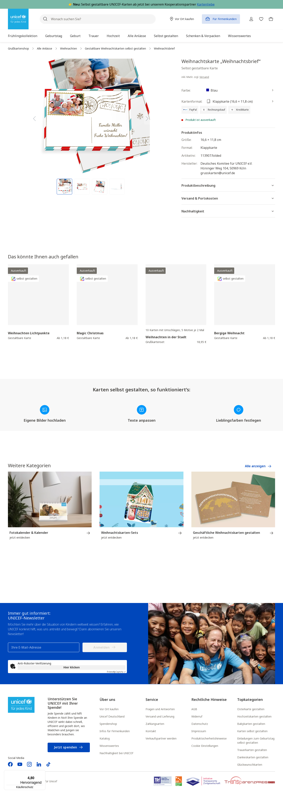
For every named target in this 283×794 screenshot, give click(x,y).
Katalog (105, 738)
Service (152, 699)
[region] (90, 126)
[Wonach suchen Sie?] (96, 19)
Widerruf (196, 717)
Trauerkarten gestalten (252, 750)
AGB (194, 709)
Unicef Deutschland (112, 717)
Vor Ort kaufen (109, 709)
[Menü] (43, 772)
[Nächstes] (147, 117)
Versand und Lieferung (160, 717)
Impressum (198, 731)
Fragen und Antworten (160, 709)
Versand (204, 77)
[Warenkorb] (270, 19)
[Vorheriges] (34, 117)
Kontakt (151, 731)
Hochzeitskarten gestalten (254, 717)
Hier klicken (71, 667)
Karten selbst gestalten (252, 731)
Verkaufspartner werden (161, 738)
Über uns (107, 699)
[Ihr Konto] (248, 19)
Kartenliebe (206, 4)
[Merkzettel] (259, 19)
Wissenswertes (109, 746)
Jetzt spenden (68, 747)
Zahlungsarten (155, 724)
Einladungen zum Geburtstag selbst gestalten (255, 741)
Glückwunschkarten (249, 765)
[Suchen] (45, 19)
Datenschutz (199, 724)
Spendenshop (108, 724)
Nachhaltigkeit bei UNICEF (116, 753)
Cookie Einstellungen (204, 746)
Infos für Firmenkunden (115, 731)
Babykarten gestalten (251, 724)
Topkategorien (250, 699)
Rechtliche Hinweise (209, 699)
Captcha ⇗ (116, 672)
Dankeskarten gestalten (252, 757)
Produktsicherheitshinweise (209, 738)
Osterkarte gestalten (250, 709)
